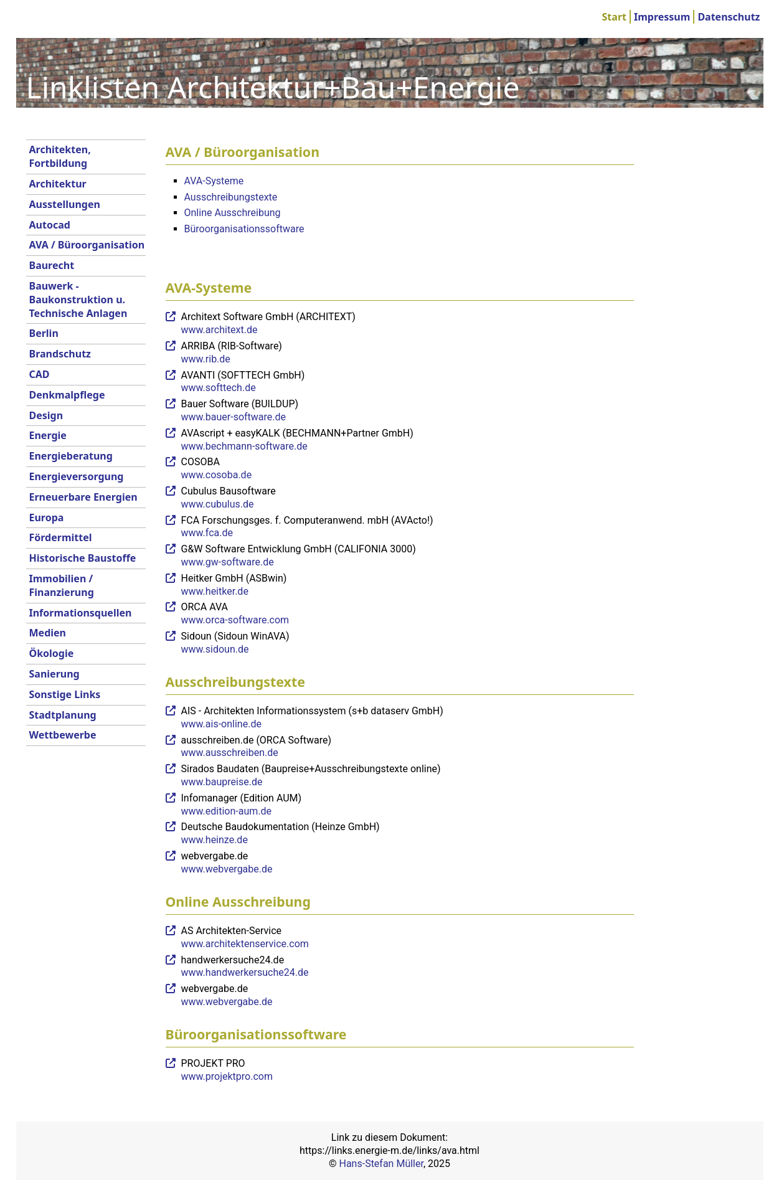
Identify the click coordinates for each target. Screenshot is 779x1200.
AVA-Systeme (214, 181)
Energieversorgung (76, 476)
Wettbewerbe (63, 735)
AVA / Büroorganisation (87, 245)
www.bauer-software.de (233, 417)
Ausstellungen (64, 204)
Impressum (662, 17)
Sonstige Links (65, 694)
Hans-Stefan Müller (381, 1163)
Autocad (49, 225)
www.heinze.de (214, 840)
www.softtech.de (218, 388)
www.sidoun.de (215, 649)
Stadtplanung (63, 715)
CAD (39, 374)
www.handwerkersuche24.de (245, 972)
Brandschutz (60, 354)
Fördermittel (60, 537)
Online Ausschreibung (232, 213)
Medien (48, 633)
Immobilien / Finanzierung (61, 585)
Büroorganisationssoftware (244, 229)
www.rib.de (205, 359)
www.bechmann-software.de (244, 446)
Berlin (44, 333)
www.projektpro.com (227, 1076)
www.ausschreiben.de (229, 752)
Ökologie (51, 653)
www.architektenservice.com (245, 944)
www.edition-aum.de (226, 811)
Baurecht (52, 265)
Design (46, 415)
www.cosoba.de (216, 475)
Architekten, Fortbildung (60, 156)
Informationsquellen (80, 613)
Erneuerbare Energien (83, 497)
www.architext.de (219, 330)
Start (614, 17)
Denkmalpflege (67, 395)
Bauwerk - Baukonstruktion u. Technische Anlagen (78, 299)
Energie (48, 435)
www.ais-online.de (221, 724)
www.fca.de (207, 533)
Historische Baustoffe (82, 558)
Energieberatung (71, 456)
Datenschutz (728, 17)
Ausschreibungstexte (231, 197)
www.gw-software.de (227, 562)
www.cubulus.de (217, 504)
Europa (46, 517)
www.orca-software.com (235, 620)
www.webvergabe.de (227, 869)
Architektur (58, 184)
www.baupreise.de (222, 782)
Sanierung (54, 674)
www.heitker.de (214, 591)
